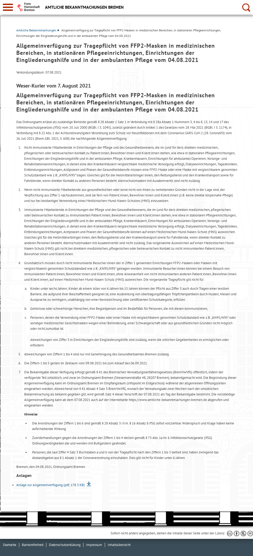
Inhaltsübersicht (119, 545)
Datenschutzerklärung (65, 545)
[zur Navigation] (8, 7)
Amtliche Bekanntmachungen (37, 30)
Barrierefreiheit (32, 545)
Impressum (94, 545)
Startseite (9, 545)
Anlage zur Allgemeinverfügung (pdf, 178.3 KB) (51, 485)
